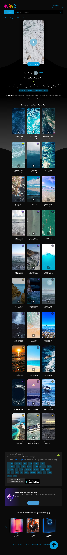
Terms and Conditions (30, 544)
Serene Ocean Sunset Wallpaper (18, 272)
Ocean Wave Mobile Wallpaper (33, 171)
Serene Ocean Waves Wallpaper (33, 137)
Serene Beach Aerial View (33, 340)
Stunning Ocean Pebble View (48, 340)
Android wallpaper (19, 460)
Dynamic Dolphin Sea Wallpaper (48, 374)
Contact (14, 544)
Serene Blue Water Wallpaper (48, 272)
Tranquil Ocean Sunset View (48, 442)
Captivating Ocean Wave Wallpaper (48, 137)
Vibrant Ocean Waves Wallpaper (48, 171)
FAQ (48, 544)
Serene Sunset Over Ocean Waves (33, 408)
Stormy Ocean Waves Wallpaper (18, 340)
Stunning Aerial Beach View (19, 442)
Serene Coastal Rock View (19, 306)
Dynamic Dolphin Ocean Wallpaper (48, 408)
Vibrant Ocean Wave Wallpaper (18, 171)
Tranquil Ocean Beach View (33, 205)
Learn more (33, 503)
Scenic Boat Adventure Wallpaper (33, 442)
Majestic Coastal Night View (33, 306)
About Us (20, 544)
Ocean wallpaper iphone (25, 90)
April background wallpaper (41, 90)
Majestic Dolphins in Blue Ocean (48, 239)
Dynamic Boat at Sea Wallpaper (18, 408)
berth (38, 73)
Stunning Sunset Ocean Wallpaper (18, 374)
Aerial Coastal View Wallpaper (19, 205)
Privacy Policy (42, 544)
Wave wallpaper (22, 18)
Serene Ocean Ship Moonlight (48, 306)
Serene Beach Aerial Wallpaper (33, 239)
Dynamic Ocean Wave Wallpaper (18, 137)
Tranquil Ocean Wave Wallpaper (48, 205)
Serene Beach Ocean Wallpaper (33, 374)
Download (33, 64)
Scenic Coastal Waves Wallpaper (33, 272)
